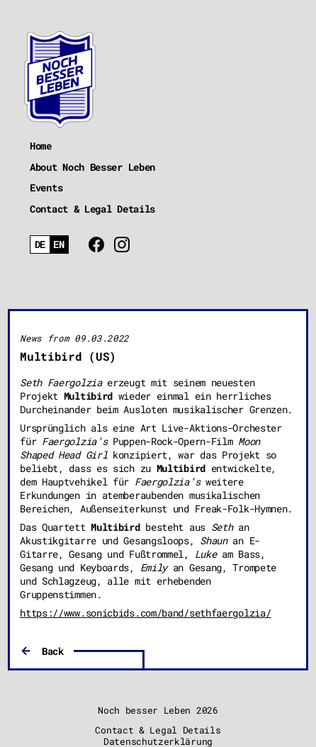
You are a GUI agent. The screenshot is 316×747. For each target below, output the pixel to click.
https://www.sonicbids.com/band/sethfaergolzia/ (145, 612)
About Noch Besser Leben (92, 167)
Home (41, 145)
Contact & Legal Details (92, 208)
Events (46, 187)
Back (53, 651)
